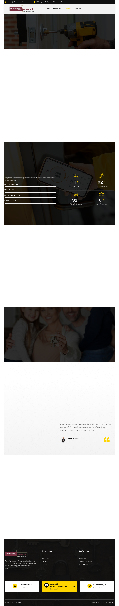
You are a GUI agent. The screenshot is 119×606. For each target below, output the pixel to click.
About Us (57, 9)
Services (67, 9)
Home (48, 9)
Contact (77, 9)
